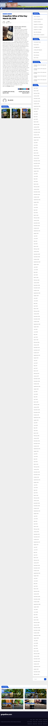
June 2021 (36, 238)
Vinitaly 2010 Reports (38, 49)
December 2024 (37, 129)
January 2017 (36, 376)
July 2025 (36, 111)
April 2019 (36, 306)
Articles (37, 719)
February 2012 (36, 529)
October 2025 (36, 103)
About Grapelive (37, 16)
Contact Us (40, 719)
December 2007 (37, 658)
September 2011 (37, 542)
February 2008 (36, 653)
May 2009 (36, 614)
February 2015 (36, 435)
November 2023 (37, 163)
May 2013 (35, 490)
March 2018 (36, 339)
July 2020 (36, 267)
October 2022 (36, 197)
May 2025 (35, 116)
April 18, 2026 (5, 707)
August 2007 (36, 669)
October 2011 (36, 539)
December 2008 (37, 627)
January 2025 (36, 127)
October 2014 (36, 446)
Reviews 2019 (35, 721)
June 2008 (36, 643)
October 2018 (36, 321)
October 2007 (36, 664)
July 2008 (36, 640)
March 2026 (36, 90)
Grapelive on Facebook (38, 24)
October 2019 (36, 290)
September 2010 (37, 573)
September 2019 (37, 293)
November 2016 (37, 381)
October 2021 (36, 228)
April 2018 (36, 337)
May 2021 (35, 241)
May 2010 (35, 583)
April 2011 (35, 555)
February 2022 (36, 217)
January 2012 (36, 531)
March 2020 (36, 277)
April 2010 (36, 586)
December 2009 (37, 596)
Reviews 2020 (40, 721)
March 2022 (36, 215)
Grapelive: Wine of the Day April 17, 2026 (35, 705)
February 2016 (36, 404)
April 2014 (36, 461)
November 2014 (37, 443)
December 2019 (37, 285)
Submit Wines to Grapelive (39, 34)
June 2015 (36, 425)
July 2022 (36, 204)
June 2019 (36, 300)
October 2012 (36, 508)
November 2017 (37, 350)
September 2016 (37, 386)
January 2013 (36, 500)
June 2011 (36, 549)
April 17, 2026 (29, 707)
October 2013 (36, 477)
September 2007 (37, 666)
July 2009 (36, 609)
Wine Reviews (36, 55)
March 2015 (36, 433)
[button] (44, 8)
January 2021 (36, 251)
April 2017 (36, 368)
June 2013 (36, 487)
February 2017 (36, 373)
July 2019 (35, 298)
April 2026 (36, 88)
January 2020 (36, 282)
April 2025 (36, 119)
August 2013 (36, 482)
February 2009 (36, 622)
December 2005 (37, 671)
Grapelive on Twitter (38, 29)
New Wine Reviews (37, 32)
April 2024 (36, 150)
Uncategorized (36, 47)
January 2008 (36, 656)
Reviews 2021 (45, 721)
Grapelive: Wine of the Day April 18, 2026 (11, 705)
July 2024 (36, 142)
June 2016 (36, 394)
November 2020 (37, 256)
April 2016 (36, 399)
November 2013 (37, 474)
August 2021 (36, 233)
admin (9, 21)
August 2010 (36, 575)
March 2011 (36, 557)
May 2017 (35, 365)
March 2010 (36, 588)
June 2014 (36, 456)
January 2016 (36, 407)
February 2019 (36, 311)
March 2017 (36, 370)
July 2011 (35, 547)
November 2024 (37, 132)
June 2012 (36, 518)
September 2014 (37, 448)
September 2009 (37, 604)
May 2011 (35, 552)
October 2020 (36, 259)
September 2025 (37, 106)
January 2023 (36, 189)
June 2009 (36, 612)
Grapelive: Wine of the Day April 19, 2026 (35, 694)
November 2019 (37, 287)
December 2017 (37, 347)
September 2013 (37, 479)
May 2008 (36, 645)
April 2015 (36, 430)
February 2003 (36, 674)
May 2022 (35, 210)
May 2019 (35, 303)
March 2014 (36, 464)
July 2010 (35, 578)
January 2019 (36, 313)
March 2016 (36, 402)
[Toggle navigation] (23, 8)
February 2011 (36, 560)
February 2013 (36, 498)
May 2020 (36, 272)
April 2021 (36, 243)
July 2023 (36, 173)
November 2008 (37, 630)
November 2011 (37, 536)
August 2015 (36, 420)
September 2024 (37, 137)
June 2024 (36, 145)
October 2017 (36, 352)
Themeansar (19, 721)
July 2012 (35, 516)
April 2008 (36, 648)
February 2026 (36, 93)
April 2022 (36, 212)
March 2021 (36, 246)
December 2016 (37, 378)
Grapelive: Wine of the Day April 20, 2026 (11, 694)
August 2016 (36, 389)
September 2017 (37, 355)
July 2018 (35, 329)
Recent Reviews (29, 721)
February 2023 (36, 186)
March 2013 (36, 495)
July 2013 (35, 485)
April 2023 (36, 181)
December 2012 (37, 503)
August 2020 (36, 264)
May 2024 (35, 147)
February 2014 (36, 466)
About (34, 719)
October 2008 (36, 632)
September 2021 (37, 230)
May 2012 (35, 521)
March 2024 (36, 153)
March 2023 (36, 184)
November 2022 (37, 194)
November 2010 (37, 568)
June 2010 (36, 581)
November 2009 (37, 599)
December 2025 (37, 98)
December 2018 (37, 316)
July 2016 (35, 391)
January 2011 (36, 562)
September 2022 (37, 199)
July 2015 (35, 422)
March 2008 (36, 651)
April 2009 (36, 617)
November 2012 (37, 505)
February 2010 (36, 591)
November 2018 (37, 319)
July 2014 (35, 453)
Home (31, 719)
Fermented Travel (37, 42)
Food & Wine (36, 44)
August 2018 (36, 326)
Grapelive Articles (37, 21)
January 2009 (36, 625)
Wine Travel (36, 57)
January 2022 (36, 220)
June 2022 (36, 207)
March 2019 (36, 308)
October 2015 (36, 415)
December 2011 (37, 534)
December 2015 (37, 409)
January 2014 (36, 469)
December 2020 (37, 254)
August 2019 (36, 295)
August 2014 (36, 451)
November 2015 (37, 412)
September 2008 (37, 635)
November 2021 (37, 225)
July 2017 (35, 360)
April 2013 (36, 492)
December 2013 (37, 472)
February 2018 (36, 342)
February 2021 (36, 249)
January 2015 (36, 438)
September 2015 (37, 417)
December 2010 (37, 565)
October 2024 (36, 134)
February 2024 (36, 155)
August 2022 (36, 202)
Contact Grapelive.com (38, 19)
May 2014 (35, 459)
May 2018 (35, 334)
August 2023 (36, 171)
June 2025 (36, 114)
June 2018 (36, 332)
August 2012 (36, 513)
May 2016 (35, 396)
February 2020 (36, 280)
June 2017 (36, 363)
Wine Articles (5, 109)
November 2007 (37, 661)
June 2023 (36, 176)
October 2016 (36, 383)
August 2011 (36, 544)
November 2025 (37, 101)
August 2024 (36, 140)
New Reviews (45, 719)
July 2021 (35, 236)
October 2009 (36, 601)
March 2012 (36, 526)
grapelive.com (6, 5)
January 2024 (36, 158)
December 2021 (37, 223)
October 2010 (36, 570)
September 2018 (37, 324)
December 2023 (37, 160)
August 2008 (36, 638)
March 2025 (36, 121)
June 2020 (36, 269)
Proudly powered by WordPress (6, 721)
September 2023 (37, 168)
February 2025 (36, 124)
